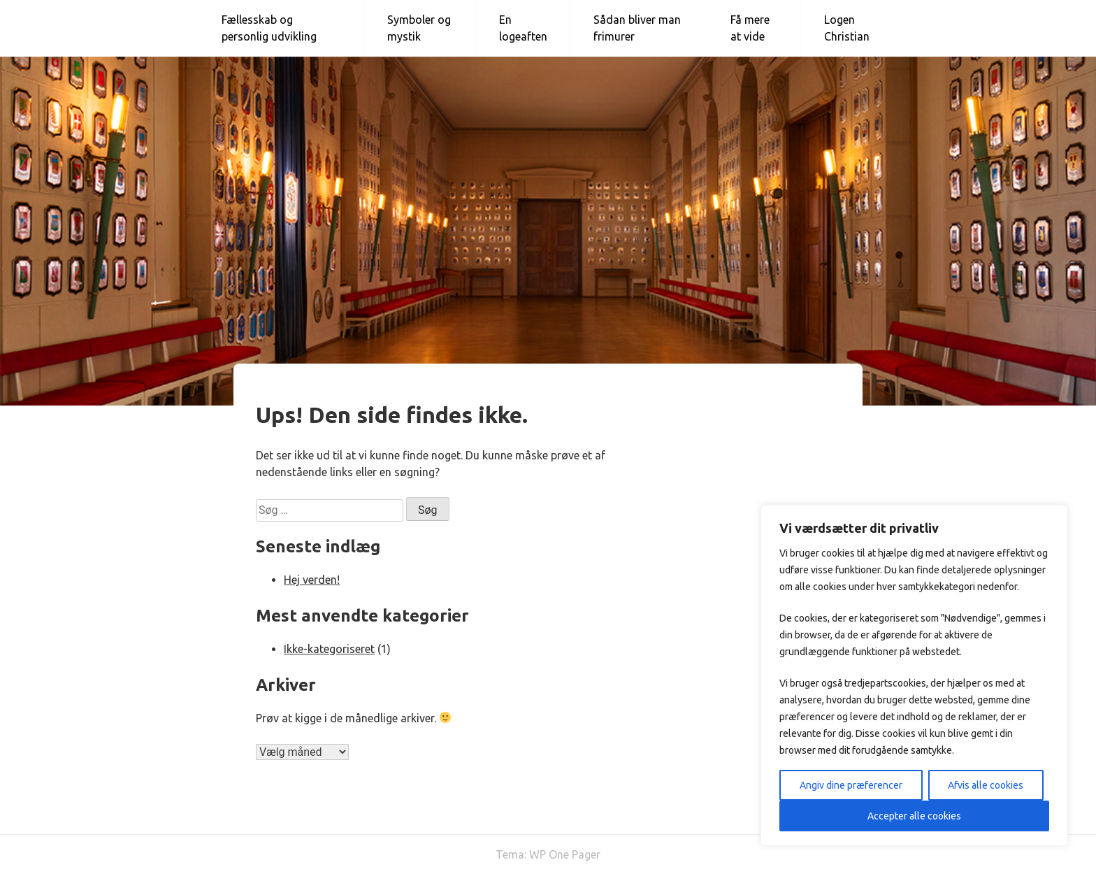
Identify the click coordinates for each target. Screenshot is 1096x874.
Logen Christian (847, 28)
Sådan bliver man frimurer (637, 28)
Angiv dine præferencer (851, 785)
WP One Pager (564, 854)
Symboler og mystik (419, 28)
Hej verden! (312, 579)
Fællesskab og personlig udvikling (269, 28)
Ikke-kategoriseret (329, 649)
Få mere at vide (750, 28)
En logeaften (523, 28)
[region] (914, 675)
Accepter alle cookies (914, 816)
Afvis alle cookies (985, 785)
